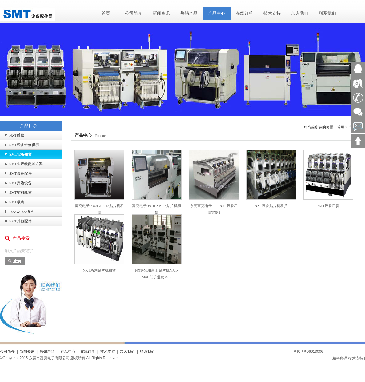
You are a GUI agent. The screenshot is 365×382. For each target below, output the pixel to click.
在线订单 (244, 13)
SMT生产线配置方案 (26, 164)
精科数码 (339, 358)
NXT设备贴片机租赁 (271, 206)
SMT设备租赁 (20, 154)
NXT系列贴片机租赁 (99, 270)
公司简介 (133, 13)
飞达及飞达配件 (22, 211)
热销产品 (189, 13)
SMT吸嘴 (16, 202)
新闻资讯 (161, 13)
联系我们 (327, 13)
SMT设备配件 (20, 173)
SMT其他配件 (20, 221)
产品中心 (216, 13)
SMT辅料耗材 (20, 192)
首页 (106, 13)
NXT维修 (16, 135)
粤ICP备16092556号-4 (347, 351)
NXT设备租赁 (328, 206)
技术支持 (272, 13)
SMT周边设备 (20, 183)
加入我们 (299, 13)
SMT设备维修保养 (24, 145)
